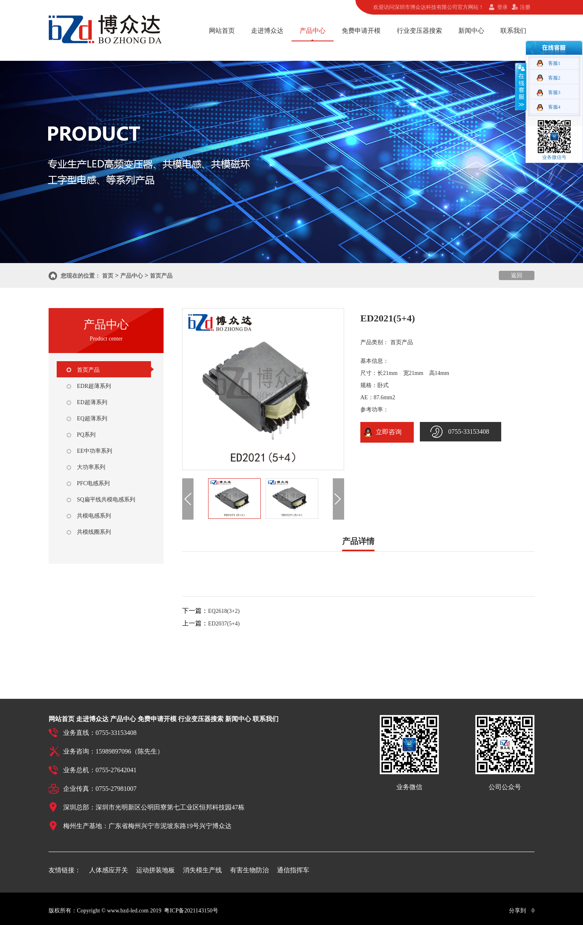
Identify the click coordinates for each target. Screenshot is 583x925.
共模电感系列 (94, 516)
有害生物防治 (249, 870)
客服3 (554, 92)
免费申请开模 (361, 30)
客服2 (554, 78)
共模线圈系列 (94, 532)
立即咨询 (387, 431)
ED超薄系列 (92, 402)
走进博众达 (267, 30)
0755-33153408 (468, 431)
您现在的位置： (80, 276)
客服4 (554, 107)
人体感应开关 (108, 870)
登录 (502, 7)
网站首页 (222, 30)
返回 (516, 275)
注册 (525, 7)
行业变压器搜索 (419, 30)
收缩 (520, 86)
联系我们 (513, 30)
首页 (107, 276)
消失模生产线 (202, 870)
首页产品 (161, 276)
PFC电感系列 (93, 483)
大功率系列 (91, 467)
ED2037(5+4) (224, 624)
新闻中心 (471, 30)
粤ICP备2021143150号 (191, 911)
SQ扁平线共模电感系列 (106, 500)
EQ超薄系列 (92, 418)
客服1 (554, 63)
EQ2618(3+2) (224, 611)
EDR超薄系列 (94, 386)
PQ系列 (86, 435)
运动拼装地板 (155, 870)
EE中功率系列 (94, 451)
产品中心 (313, 30)
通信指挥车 (293, 870)
